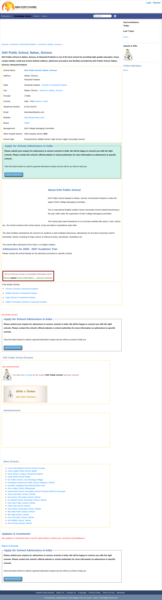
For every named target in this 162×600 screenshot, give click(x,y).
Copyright (82, 592)
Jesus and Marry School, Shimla (21, 494)
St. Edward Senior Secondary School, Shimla (27, 500)
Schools (5, 44)
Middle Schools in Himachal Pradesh (21, 293)
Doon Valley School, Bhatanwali (21, 488)
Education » (6, 16)
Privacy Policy (95, 592)
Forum (36, 16)
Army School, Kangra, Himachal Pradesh (25, 474)
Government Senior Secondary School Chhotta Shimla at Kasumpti (36, 491)
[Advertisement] (62, 29)
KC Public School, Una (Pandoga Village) (25, 480)
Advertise (121, 592)
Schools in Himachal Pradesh (23, 44)
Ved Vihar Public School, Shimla (21, 503)
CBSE (27, 123)
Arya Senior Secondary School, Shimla (24, 509)
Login (148, 3)
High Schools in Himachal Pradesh (20, 297)
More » (45, 16)
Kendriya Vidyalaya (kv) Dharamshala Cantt (26, 485)
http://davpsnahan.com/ (34, 117)
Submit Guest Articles (45, 592)
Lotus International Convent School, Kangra (26, 468)
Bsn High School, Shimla (18, 514)
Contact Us (71, 592)
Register (157, 3)
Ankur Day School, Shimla (19, 506)
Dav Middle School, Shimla (19, 520)
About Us (60, 592)
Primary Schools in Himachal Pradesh (22, 289)
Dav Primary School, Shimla (20, 523)
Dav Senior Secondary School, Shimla (24, 497)
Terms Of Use (109, 592)
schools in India (41, 101)
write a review (26, 375)
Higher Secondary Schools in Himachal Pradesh (26, 302)
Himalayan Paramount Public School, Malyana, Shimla (31, 482)
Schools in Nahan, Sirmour (49, 44)
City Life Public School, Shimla (21, 517)
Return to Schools (10, 546)
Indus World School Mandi (19, 477)
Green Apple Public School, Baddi (22, 471)
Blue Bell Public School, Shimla (21, 511)
